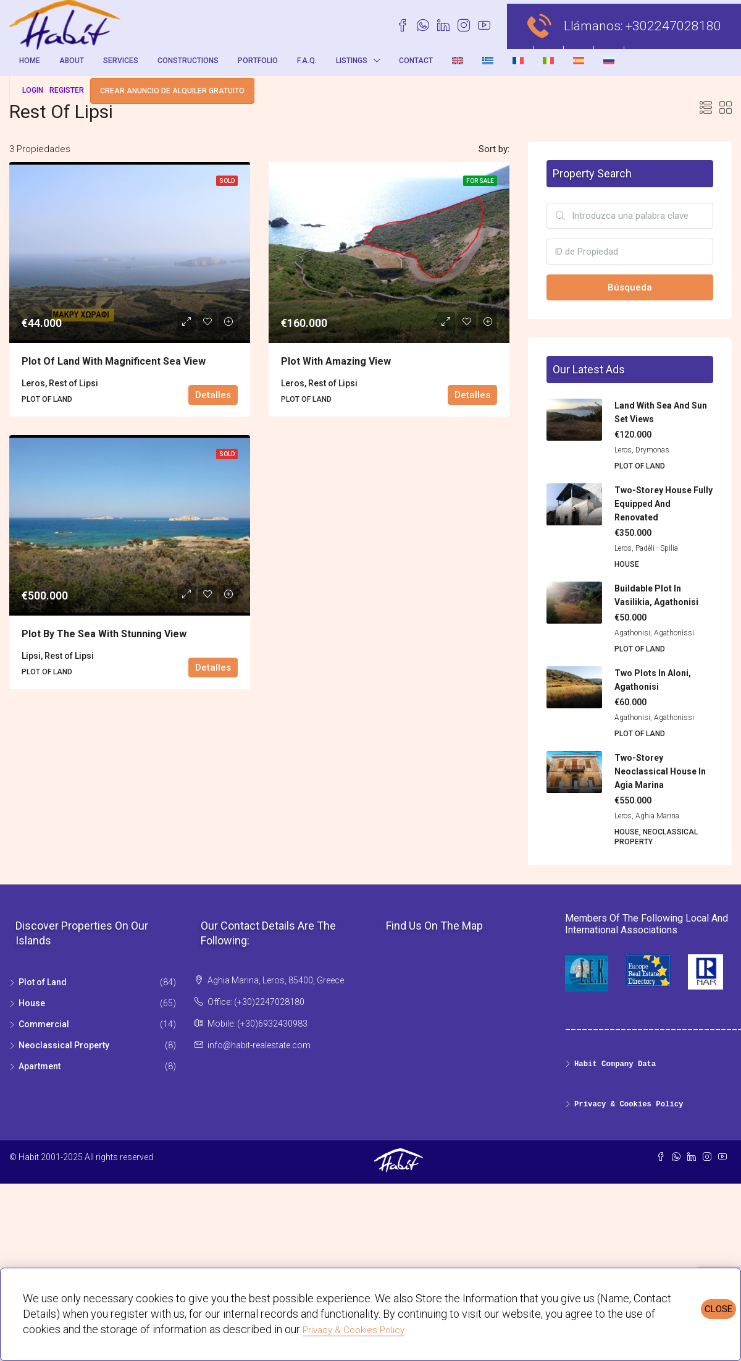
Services (120, 60)
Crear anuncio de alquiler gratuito (172, 91)
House (32, 1003)
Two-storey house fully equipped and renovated (663, 503)
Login (32, 90)
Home (29, 60)
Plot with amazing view (336, 361)
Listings (351, 60)
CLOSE (718, 1309)
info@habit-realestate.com (259, 1045)
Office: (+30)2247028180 (255, 1002)
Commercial (44, 1024)
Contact (416, 60)
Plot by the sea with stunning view (104, 634)
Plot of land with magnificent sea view (114, 361)
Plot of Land (43, 982)
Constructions (188, 60)
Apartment (40, 1066)
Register (66, 90)
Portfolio (258, 60)
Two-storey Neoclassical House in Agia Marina (660, 771)
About (71, 60)
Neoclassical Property (64, 1045)
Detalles (213, 395)
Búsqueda (630, 287)
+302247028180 (673, 26)
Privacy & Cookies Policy (353, 1330)
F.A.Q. (307, 60)
